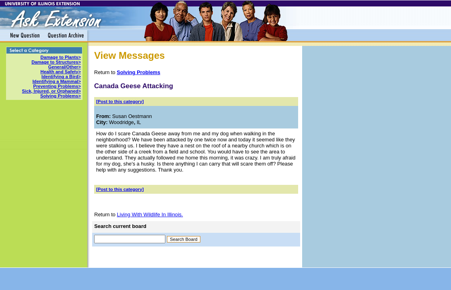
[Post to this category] (120, 101)
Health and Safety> (61, 71)
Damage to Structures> (56, 62)
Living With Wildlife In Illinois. (150, 214)
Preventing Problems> (57, 86)
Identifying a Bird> (61, 76)
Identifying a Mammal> (57, 81)
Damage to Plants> (61, 57)
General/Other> (64, 66)
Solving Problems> (60, 95)
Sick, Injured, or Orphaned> (51, 91)
